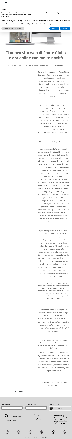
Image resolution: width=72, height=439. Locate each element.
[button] (35, 408)
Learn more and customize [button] (12, 28)
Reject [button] (54, 28)
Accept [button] (65, 28)
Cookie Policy (37, 421)
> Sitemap (36, 415)
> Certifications (36, 417)
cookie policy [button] (5, 16)
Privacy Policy (36, 419)
